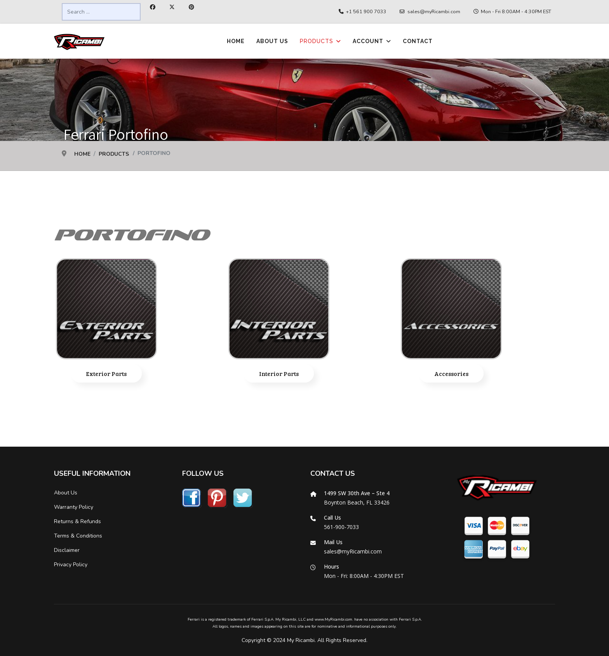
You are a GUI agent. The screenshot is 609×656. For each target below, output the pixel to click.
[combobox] (101, 12)
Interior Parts (279, 373)
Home (236, 41)
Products (316, 41)
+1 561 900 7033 (366, 11)
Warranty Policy (73, 507)
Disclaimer (67, 550)
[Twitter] (172, 7)
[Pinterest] (191, 7)
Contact (418, 41)
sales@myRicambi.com (433, 11)
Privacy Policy (70, 564)
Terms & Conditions (78, 535)
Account (368, 41)
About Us (272, 41)
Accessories (451, 373)
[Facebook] (152, 7)
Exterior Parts (106, 373)
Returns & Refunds (77, 521)
